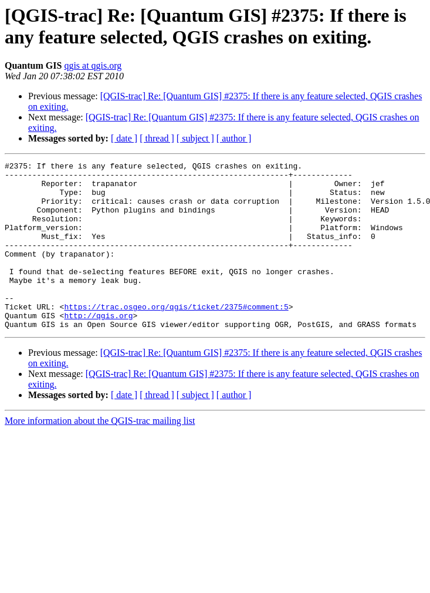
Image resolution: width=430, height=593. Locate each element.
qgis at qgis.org (92, 65)
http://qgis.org (98, 347)
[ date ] (124, 138)
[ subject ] (195, 138)
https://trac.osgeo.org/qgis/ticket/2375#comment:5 (176, 336)
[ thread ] (157, 138)
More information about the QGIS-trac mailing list (100, 454)
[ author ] (234, 138)
